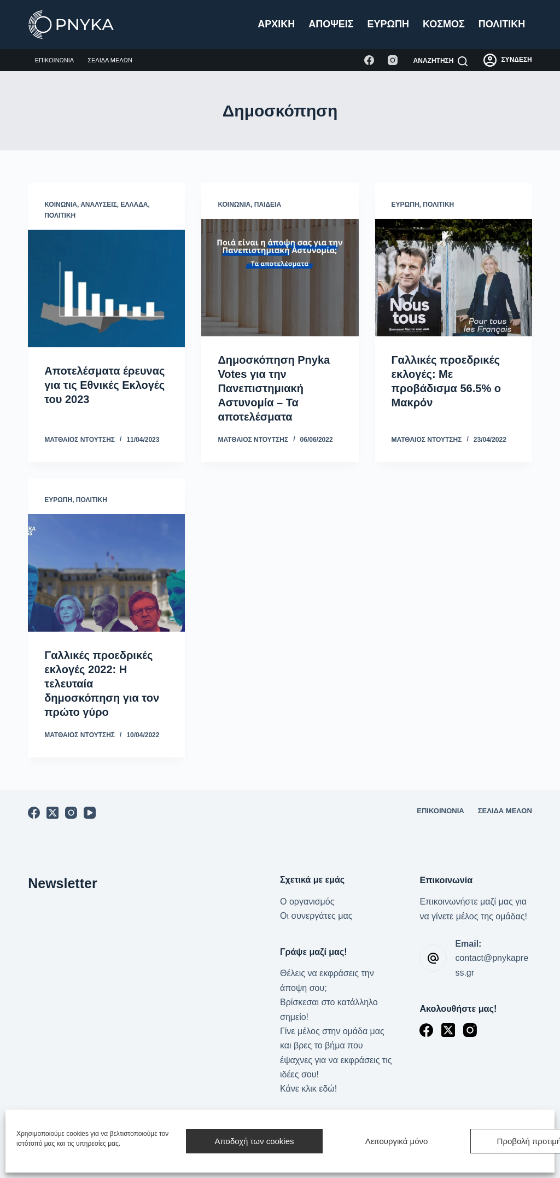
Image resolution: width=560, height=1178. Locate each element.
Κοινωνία (60, 204)
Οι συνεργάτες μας (316, 915)
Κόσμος (444, 24)
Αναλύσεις (98, 204)
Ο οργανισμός (307, 901)
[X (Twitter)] (52, 813)
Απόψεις (330, 24)
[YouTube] (90, 813)
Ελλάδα (134, 204)
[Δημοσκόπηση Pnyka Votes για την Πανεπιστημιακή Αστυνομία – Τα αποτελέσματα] (279, 277)
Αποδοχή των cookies (254, 1141)
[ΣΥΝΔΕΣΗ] (507, 60)
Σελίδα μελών (110, 60)
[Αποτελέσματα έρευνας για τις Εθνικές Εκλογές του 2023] (106, 288)
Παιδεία (267, 204)
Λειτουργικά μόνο (396, 1141)
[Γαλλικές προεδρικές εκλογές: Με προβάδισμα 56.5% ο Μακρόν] (453, 277)
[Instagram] (393, 60)
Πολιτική (502, 24)
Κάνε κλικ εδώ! (308, 1088)
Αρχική (276, 24)
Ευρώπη (388, 24)
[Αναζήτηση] (440, 61)
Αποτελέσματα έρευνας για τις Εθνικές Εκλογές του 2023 (104, 385)
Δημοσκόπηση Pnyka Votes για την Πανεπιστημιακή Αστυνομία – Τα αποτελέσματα (274, 388)
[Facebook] (369, 60)
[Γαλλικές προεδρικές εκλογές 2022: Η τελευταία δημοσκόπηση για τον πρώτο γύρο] (106, 573)
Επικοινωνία (54, 60)
